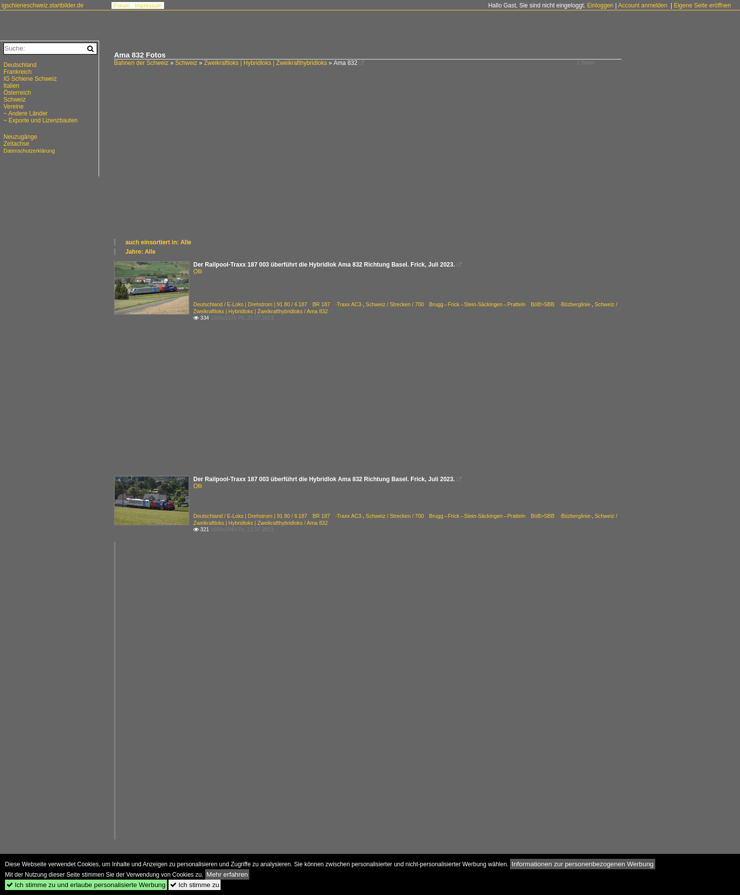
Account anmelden (642, 5)
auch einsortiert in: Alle (158, 242)
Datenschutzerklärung (29, 151)
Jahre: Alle (140, 251)
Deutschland (20, 64)
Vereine (13, 106)
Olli (197, 271)
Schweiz (186, 62)
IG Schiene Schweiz (30, 78)
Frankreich (17, 71)
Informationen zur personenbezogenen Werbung (583, 864)
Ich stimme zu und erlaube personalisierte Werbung (86, 885)
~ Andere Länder (25, 113)
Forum (122, 5)
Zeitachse (16, 143)
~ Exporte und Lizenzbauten (40, 120)
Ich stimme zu (194, 885)
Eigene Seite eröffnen (702, 5)
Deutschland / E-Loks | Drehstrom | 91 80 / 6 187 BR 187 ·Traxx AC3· (278, 304)
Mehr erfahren (227, 874)
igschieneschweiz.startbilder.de (42, 5)
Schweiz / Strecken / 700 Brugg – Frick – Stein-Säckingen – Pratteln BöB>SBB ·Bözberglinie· (479, 304)
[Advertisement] (411, 163)
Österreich (17, 92)
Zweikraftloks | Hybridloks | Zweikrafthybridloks (265, 62)
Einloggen (600, 5)
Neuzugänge (20, 136)
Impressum (148, 5)
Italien (11, 85)
